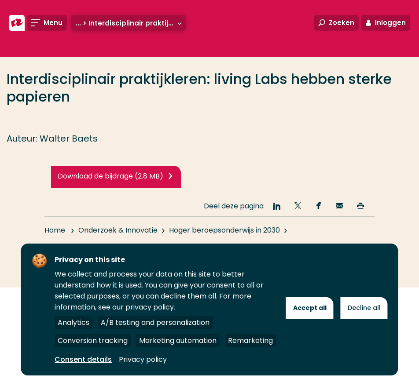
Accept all (310, 307)
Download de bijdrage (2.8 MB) (110, 176)
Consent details (83, 359)
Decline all (364, 307)
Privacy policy (143, 359)
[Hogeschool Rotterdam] (17, 23)
